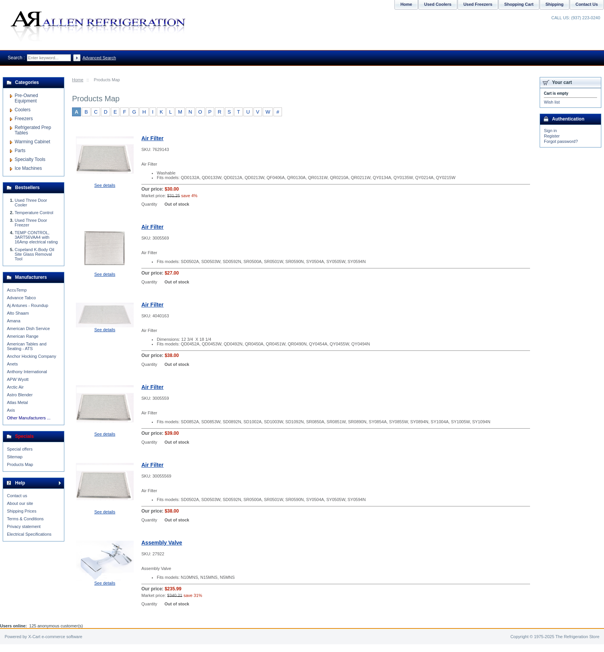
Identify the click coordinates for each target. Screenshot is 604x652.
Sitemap (14, 456)
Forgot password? (561, 141)
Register (552, 136)
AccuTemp (17, 290)
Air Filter (152, 138)
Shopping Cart (519, 4)
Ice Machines (28, 168)
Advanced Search (99, 57)
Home (77, 79)
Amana (13, 320)
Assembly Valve (161, 543)
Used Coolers (437, 4)
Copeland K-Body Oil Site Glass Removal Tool (34, 254)
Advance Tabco (21, 297)
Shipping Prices (21, 511)
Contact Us (586, 4)
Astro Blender (20, 394)
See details (104, 185)
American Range (23, 336)
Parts (20, 150)
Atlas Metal (17, 402)
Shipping (554, 4)
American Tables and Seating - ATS (27, 346)
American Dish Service (28, 328)
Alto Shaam (18, 313)
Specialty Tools (30, 159)
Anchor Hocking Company (31, 356)
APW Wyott (18, 379)
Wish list (552, 102)
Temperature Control (34, 212)
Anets (12, 364)
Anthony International (27, 371)
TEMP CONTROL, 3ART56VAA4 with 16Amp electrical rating (36, 237)
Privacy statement (23, 526)
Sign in (550, 130)
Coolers (22, 109)
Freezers (24, 118)
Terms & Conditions (25, 518)
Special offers (19, 449)
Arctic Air (15, 387)
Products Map (20, 464)
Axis (11, 410)
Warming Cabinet (32, 141)
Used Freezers (477, 4)
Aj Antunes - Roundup (27, 305)
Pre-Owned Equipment (26, 98)
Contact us (17, 495)
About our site (20, 503)
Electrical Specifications (29, 534)
